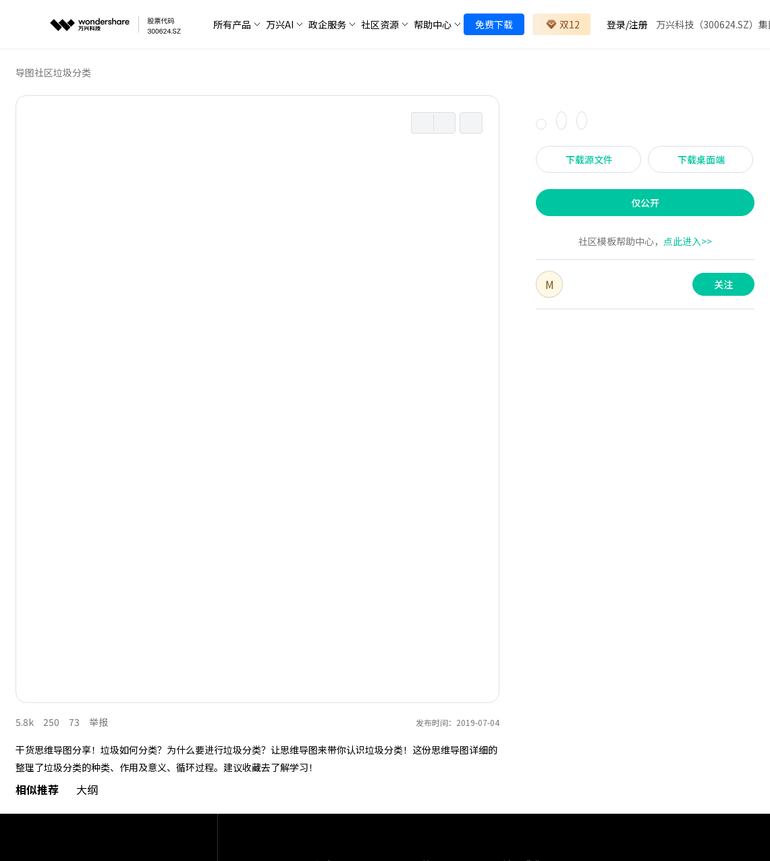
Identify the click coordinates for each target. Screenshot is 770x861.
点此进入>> (687, 241)
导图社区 (34, 72)
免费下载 (494, 24)
